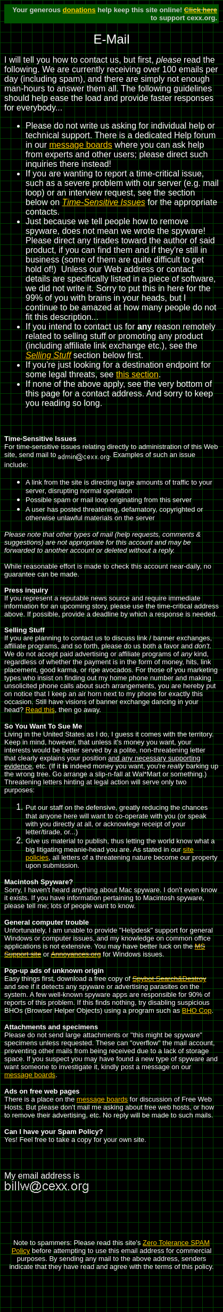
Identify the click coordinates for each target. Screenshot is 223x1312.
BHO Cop (197, 1010)
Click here (200, 10)
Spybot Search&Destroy (170, 979)
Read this (40, 710)
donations (79, 10)
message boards (80, 144)
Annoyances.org (76, 954)
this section (137, 374)
